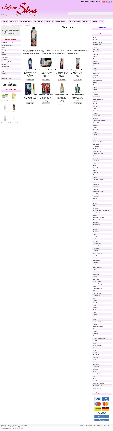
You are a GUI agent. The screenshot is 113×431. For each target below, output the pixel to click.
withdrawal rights (91, 425)
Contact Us (49, 21)
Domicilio (4, 25)
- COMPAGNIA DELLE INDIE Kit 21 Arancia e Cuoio (46, 97)
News (95, 21)
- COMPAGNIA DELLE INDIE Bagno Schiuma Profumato (30, 72)
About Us (13, 21)
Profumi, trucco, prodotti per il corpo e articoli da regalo (19, 15)
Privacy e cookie (101, 425)
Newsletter (102, 28)
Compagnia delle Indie (16, 25)
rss (109, 425)
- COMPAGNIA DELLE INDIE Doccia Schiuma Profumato (77, 72)
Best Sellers (38, 21)
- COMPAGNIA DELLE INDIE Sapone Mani (77, 96)
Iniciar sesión (84, 1)
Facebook (86, 21)
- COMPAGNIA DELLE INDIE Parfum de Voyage (61, 97)
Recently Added (25, 21)
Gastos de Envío (74, 21)
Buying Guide (60, 21)
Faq (102, 21)
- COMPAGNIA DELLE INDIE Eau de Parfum (30, 96)
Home (5, 21)
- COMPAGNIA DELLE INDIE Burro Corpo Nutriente (46, 72)
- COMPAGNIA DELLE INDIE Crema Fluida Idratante (61, 72)
